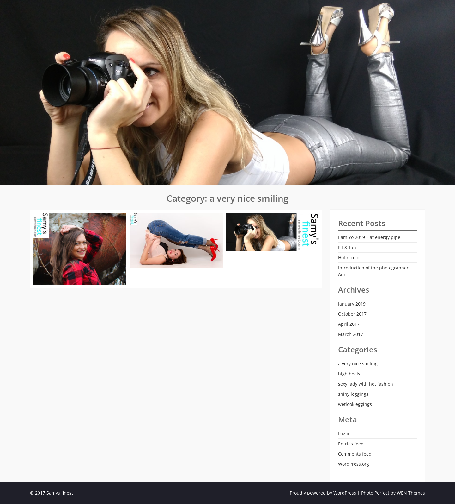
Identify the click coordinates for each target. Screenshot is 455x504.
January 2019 (352, 304)
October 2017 (352, 314)
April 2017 (349, 324)
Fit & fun (347, 247)
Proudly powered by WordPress (323, 493)
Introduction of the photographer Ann (373, 271)
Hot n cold (349, 258)
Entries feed (351, 444)
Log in (344, 434)
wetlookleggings (355, 404)
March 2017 (350, 334)
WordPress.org (353, 464)
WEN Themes (411, 493)
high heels (349, 374)
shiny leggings (353, 394)
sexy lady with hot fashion (365, 384)
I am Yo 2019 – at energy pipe (369, 237)
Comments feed (355, 454)
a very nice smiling (358, 364)
